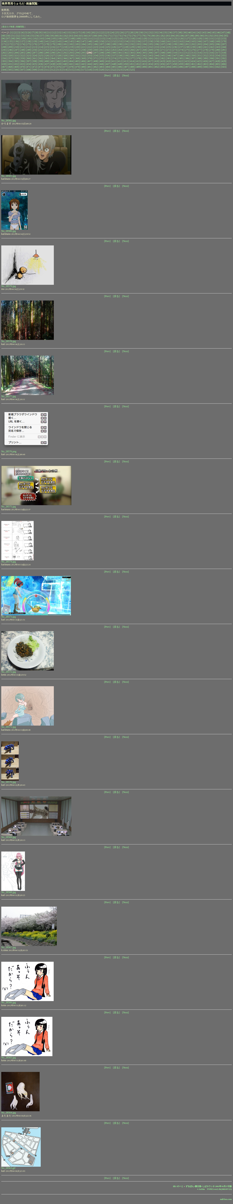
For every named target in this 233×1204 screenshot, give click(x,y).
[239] (193, 47)
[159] (156, 41)
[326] (47, 55)
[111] (90, 38)
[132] (217, 38)
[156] (138, 41)
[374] (114, 58)
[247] (16, 49)
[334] (95, 55)
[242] (211, 47)
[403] (65, 61)
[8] (36, 32)
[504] (4, 69)
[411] (113, 61)
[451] (132, 64)
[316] (211, 52)
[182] (71, 44)
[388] (199, 58)
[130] (205, 38)
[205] (211, 44)
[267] (138, 49)
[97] (8, 38)
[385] (181, 58)
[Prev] (107, 75)
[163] (181, 41)
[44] (209, 32)
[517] (83, 69)
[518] (89, 69)
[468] (10, 66)
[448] (114, 64)
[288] (40, 52)
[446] (102, 64)
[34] (160, 32)
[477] (65, 66)
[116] (120, 38)
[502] (217, 66)
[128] (193, 38)
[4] (22, 32)
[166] (199, 41)
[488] (132, 66)
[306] (150, 52)
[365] (59, 58)
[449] (120, 64)
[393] (4, 61)
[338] (120, 55)
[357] (10, 58)
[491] (150, 66)
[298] (102, 52)
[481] (89, 66)
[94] (221, 35)
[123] (162, 38)
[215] (46, 47)
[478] (71, 66)
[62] (66, 35)
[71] (110, 35)
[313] (193, 52)
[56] (37, 35)
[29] (136, 32)
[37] (175, 32)
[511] (46, 69)
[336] (108, 55)
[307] (156, 52)
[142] (53, 41)
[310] (175, 52)
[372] (102, 58)
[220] (77, 47)
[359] (22, 58)
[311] (181, 52)
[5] (25, 32)
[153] (120, 41)
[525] (132, 69)
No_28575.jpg (8, 506)
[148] (89, 41)
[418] (156, 61)
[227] (120, 47)
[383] (169, 58)
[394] (10, 61)
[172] (10, 44)
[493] (162, 66)
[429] (223, 61)
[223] (95, 47)
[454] (150, 64)
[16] (73, 32)
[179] (53, 44)
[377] (132, 58)
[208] (4, 47)
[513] (59, 69)
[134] (4, 41)
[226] (113, 47)
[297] (95, 52)
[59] (52, 35)
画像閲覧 (20, 27)
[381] (156, 58)
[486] (120, 66)
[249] (28, 49)
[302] (126, 52)
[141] (47, 41)
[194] (144, 44)
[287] (34, 52)
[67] (90, 35)
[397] (28, 61)
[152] (114, 41)
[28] (131, 32)
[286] (28, 52)
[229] (132, 47)
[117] (126, 38)
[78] (144, 35)
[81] (158, 35)
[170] (224, 41)
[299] (108, 52)
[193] (138, 44)
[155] (132, 41)
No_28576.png (8, 451)
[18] (83, 32)
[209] (10, 47)
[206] (217, 44)
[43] (204, 32)
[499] (199, 66)
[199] (175, 44)
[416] (144, 61)
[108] (72, 38)
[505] (10, 69)
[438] (53, 64)
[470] (22, 66)
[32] (151, 32)
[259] (89, 49)
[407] (89, 61)
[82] (163, 35)
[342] (144, 55)
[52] (18, 35)
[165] (193, 41)
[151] (108, 41)
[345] (162, 55)
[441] (71, 64)
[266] (132, 49)
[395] (16, 61)
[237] (181, 47)
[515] (71, 69)
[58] (47, 35)
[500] (205, 66)
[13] (59, 32)
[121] (150, 38)
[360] (28, 58)
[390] (211, 58)
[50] (8, 35)
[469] (16, 66)
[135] (10, 41)
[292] (65, 52)
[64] (76, 35)
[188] (108, 44)
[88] (192, 35)
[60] (56, 35)
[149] (95, 41)
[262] (108, 49)
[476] (59, 66)
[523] (120, 69)
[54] (27, 35)
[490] (144, 66)
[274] (181, 49)
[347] (175, 55)
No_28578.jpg (8, 341)
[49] (3, 35)
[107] (66, 38)
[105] (54, 38)
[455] (156, 64)
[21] (98, 32)
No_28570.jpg (8, 782)
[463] (205, 64)
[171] (4, 44)
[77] (139, 35)
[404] (71, 61)
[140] (40, 41)
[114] (108, 38)
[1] (11, 32)
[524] (126, 69)
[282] (4, 52)
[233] (156, 47)
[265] (126, 49)
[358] (16, 58)
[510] (40, 69)
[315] (205, 52)
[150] (102, 41)
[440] (65, 64)
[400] (47, 61)
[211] (22, 47)
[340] (132, 55)
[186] (95, 44)
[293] (71, 52)
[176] (34, 44)
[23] (107, 32)
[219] (71, 47)
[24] (112, 32)
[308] (162, 52)
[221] (83, 47)
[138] (28, 41)
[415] (138, 61)
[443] (83, 64)
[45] (214, 32)
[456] (162, 64)
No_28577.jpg (8, 396)
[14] (64, 32)
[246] (10, 49)
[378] (138, 58)
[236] (175, 47)
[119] (138, 38)
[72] (115, 35)
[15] (68, 32)
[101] (29, 38)
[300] (114, 52)
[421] (175, 61)
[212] (28, 47)
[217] (59, 47)
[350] (193, 55)
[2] (15, 32)
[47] (223, 32)
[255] (65, 49)
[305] (144, 52)
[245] (4, 49)
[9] (40, 32)
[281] (224, 49)
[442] (77, 64)
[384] (175, 58)
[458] (175, 64)
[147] (83, 41)
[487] (126, 66)
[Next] (125, 75)
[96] (3, 38)
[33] (156, 32)
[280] (217, 49)
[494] (169, 66)
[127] (187, 38)
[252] (47, 49)
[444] (89, 64)
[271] (162, 49)
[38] (180, 32)
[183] (77, 44)
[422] (181, 61)
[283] (10, 52)
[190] (120, 44)
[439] (59, 64)
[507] (22, 69)
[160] (162, 41)
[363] (47, 58)
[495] (175, 66)
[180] (59, 44)
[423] (187, 61)
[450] (126, 64)
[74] (124, 35)
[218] (65, 47)
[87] (187, 35)
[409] (102, 61)
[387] (193, 58)
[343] (150, 55)
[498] (193, 66)
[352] (205, 55)
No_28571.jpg (8, 727)
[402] (59, 61)
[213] (34, 47)
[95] (226, 35)
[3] (18, 32)
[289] (47, 52)
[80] (153, 35)
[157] (144, 41)
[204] (205, 44)
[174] (22, 44)
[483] (102, 66)
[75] (129, 35)
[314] (199, 52)
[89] (197, 35)
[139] (34, 41)
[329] (65, 55)
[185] (89, 44)
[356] (4, 58)
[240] (199, 47)
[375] (120, 58)
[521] (108, 69)
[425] (199, 61)
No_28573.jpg (8, 616)
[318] (223, 52)
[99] (18, 38)
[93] (216, 35)
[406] (83, 61)
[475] (53, 66)
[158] (150, 41)
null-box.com (226, 1199)
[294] (77, 52)
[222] (89, 47)
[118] (132, 38)
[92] (211, 35)
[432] (16, 64)
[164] (187, 41)
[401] (53, 61)
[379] (144, 58)
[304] (138, 52)
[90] (202, 35)
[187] (102, 44)
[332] (83, 55)
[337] (114, 55)
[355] (224, 55)
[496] (181, 66)
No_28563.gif (8, 1168)
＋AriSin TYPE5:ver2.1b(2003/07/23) (214, 1189)
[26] (122, 32)
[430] (4, 64)
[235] (168, 47)
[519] (95, 69)
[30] (141, 32)
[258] (83, 49)
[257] (77, 49)
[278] (205, 49)
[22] (102, 32)
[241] (205, 47)
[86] (182, 35)
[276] (193, 49)
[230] (138, 47)
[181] (65, 44)
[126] (181, 38)
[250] (34, 49)
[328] (59, 55)
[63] (71, 35)
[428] (217, 61)
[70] (105, 35)
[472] (34, 66)
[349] (187, 55)
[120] (144, 38)
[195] (150, 44)
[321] (16, 55)
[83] (168, 35)
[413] (126, 61)
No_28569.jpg (8, 837)
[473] (40, 66)
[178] (47, 44)
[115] (114, 38)
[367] (71, 58)
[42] (199, 32)
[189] (114, 44)
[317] (217, 52)
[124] (169, 38)
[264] (120, 49)
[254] (59, 49)
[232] (150, 47)
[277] (199, 49)
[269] (150, 49)
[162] (175, 41)
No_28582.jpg (8, 120)
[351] (199, 55)
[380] (150, 58)
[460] (187, 64)
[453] (144, 64)
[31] (146, 32)
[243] (217, 47)
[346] (169, 55)
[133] (224, 38)
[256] (71, 49)
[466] (224, 64)
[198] (169, 44)
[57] (42, 35)
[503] (224, 66)
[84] (173, 35)
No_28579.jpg (8, 286)
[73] (119, 35)
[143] (59, 41)
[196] (156, 44)
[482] (95, 66)
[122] (156, 38)
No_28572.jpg (8, 671)
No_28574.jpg (8, 561)
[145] (71, 41)
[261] (102, 49)
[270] (156, 49)
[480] (83, 66)
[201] (187, 44)
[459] (181, 64)
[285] (22, 52)
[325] (40, 55)
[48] (228, 32)
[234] (162, 47)
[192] (132, 44)
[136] (16, 41)
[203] (199, 44)
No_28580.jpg (8, 231)
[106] (60, 38)
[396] (22, 61)
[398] (34, 61)
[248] (22, 49)
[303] (132, 52)
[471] (28, 66)
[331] (77, 55)
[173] (16, 44)
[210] (16, 47)
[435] (34, 64)
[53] (23, 35)
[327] (53, 55)
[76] (134, 35)
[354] (217, 55)
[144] (65, 41)
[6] (29, 32)
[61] (61, 35)
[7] (33, 32)
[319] (4, 55)
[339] (126, 55)
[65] (81, 35)
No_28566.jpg (8, 1002)
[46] (218, 32)
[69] (100, 35)
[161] (169, 41)
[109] (78, 38)
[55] (32, 35)
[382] (162, 58)
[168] (211, 41)
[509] (34, 69)
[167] (205, 41)
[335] (102, 55)
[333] (89, 55)
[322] (22, 55)
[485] (114, 66)
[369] (83, 58)
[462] (199, 64)
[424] (193, 61)
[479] (77, 66)
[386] (187, 58)
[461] (193, 64)
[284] (16, 52)
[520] (101, 69)
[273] (175, 49)
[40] (189, 32)
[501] (211, 66)
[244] (223, 47)
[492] (156, 66)
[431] (10, 64)
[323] (28, 55)
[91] (207, 35)
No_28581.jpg (8, 176)
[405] (77, 61)
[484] (108, 66)
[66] (86, 35)
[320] (10, 55)
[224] (101, 47)
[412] (120, 61)
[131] (211, 38)
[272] (169, 49)
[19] (88, 32)
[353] (211, 55)
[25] (117, 32)
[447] (108, 64)
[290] (53, 52)
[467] (4, 66)
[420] (168, 61)
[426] (205, 61)
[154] (126, 41)
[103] (42, 38)
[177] (40, 44)
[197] (162, 44)
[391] (217, 58)
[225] (108, 47)
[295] (83, 52)
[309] (169, 52)
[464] (211, 64)
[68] (95, 35)
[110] (84, 38)
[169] (217, 41)
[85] (178, 35)
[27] (127, 32)
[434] (28, 64)
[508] (28, 69)
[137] (22, 41)
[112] (96, 38)
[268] (144, 49)
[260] (95, 49)
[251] (40, 49)
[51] (13, 35)
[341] (138, 55)
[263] (114, 49)
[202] (193, 44)
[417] (150, 61)
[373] (108, 58)
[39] (185, 32)
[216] (53, 47)
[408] (95, 61)
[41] (194, 32)
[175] (28, 44)
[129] (199, 38)
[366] (65, 58)
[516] (77, 69)
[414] (132, 61)
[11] (49, 32)
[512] (53, 69)
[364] (53, 58)
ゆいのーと (178, 1186)
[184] (83, 44)
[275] (187, 49)
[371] (95, 58)
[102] (35, 38)
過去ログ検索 (8, 27)
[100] (23, 38)
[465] (217, 64)
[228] (126, 47)
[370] (89, 58)
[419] (162, 61)
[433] (22, 64)
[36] (170, 32)
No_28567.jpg (8, 947)
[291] (59, 52)
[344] (156, 55)
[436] (40, 64)
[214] (40, 47)
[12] (54, 32)
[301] (120, 52)
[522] (113, 69)
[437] (47, 64)
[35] (165, 32)
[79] (148, 35)
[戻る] (116, 75)
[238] (187, 47)
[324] (34, 55)
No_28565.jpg (8, 1057)
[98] (13, 38)
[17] (78, 32)
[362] (40, 58)
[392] (224, 58)
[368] (77, 58)
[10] (44, 32)
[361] (34, 58)
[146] (77, 41)
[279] (211, 49)
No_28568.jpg (8, 892)
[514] (65, 69)
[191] (126, 44)
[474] (47, 66)
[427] (211, 61)
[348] (181, 55)
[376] (126, 58)
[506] (16, 69)
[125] (175, 38)
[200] (181, 44)
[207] (224, 44)
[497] (187, 66)
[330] (71, 55)
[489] (138, 66)
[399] (40, 61)
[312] (187, 52)
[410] (108, 61)
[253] (53, 49)
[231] (144, 47)
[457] (169, 64)
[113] (102, 38)
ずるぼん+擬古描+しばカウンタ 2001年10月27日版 (209, 1186)
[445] (95, 64)
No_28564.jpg (8, 1112)
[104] (48, 38)
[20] (93, 32)
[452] (138, 64)
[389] (205, 58)
